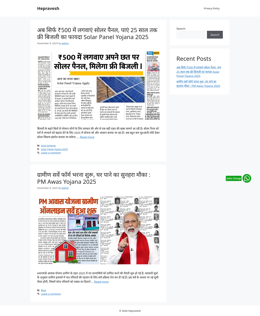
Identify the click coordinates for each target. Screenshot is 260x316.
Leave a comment (51, 152)
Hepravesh (48, 8)
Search (180, 28)
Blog (43, 290)
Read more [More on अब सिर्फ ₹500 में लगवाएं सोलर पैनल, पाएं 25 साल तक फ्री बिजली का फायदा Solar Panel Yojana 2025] (87, 137)
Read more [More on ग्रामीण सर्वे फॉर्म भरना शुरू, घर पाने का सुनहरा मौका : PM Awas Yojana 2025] (101, 282)
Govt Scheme (48, 145)
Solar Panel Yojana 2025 (54, 149)
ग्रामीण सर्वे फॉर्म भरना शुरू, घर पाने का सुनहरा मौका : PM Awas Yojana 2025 (93, 178)
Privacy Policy (212, 8)
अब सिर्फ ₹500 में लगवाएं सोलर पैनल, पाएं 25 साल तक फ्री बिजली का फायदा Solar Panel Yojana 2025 (97, 33)
